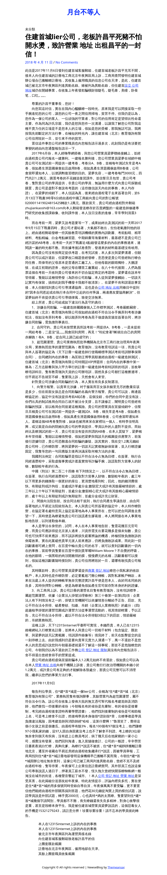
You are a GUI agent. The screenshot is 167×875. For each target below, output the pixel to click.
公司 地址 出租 (109, 287)
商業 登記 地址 (99, 570)
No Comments (67, 62)
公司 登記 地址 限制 (92, 650)
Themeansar (116, 867)
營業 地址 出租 (46, 665)
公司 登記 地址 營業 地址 (116, 776)
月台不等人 (83, 11)
